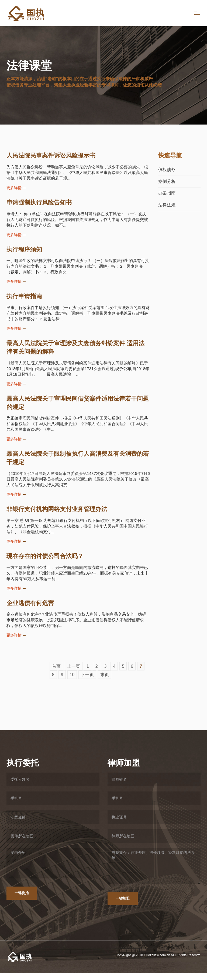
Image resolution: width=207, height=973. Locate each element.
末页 (104, 674)
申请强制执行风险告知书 (39, 202)
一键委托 (22, 893)
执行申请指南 (24, 296)
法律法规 (166, 205)
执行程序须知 (24, 249)
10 (72, 674)
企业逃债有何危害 (30, 603)
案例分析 (166, 181)
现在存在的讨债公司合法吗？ (45, 556)
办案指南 (166, 193)
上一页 (73, 666)
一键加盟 (123, 898)
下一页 (87, 674)
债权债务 (166, 169)
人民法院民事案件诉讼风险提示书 (50, 155)
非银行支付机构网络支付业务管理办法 (56, 509)
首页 (56, 666)
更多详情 (14, 188)
